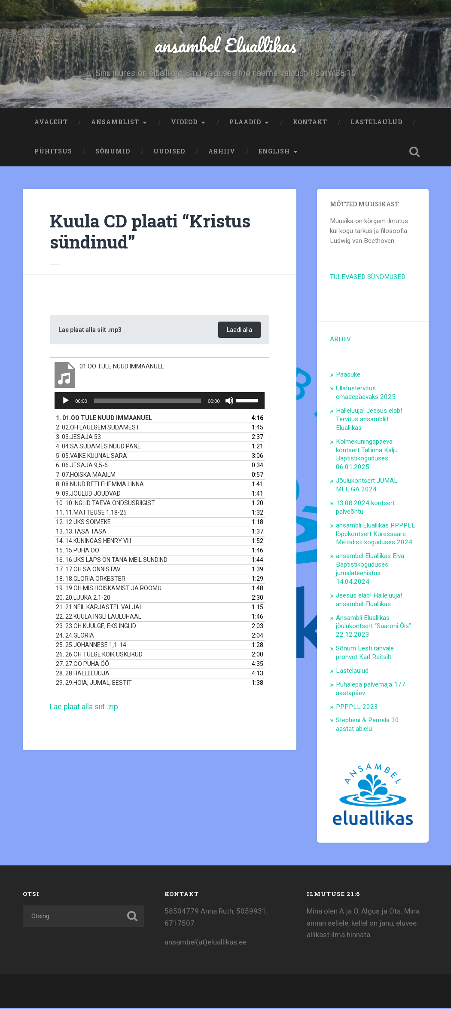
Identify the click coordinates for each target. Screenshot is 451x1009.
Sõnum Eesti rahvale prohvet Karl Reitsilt (365, 653)
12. (83, 523)
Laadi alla (239, 331)
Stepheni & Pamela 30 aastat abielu (367, 725)
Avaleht (51, 123)
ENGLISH (274, 152)
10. (105, 504)
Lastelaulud (376, 123)
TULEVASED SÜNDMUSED (367, 278)
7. (86, 476)
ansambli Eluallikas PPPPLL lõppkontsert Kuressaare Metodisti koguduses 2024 (375, 534)
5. (91, 457)
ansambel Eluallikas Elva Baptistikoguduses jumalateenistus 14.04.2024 (370, 569)
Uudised (169, 152)
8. (100, 485)
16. (112, 561)
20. (83, 599)
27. (82, 665)
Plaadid (245, 123)
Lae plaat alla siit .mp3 (91, 331)
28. (83, 675)
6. (82, 466)
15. (77, 552)
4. (98, 448)
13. (81, 533)
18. (90, 580)
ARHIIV (221, 152)
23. (96, 627)
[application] (159, 402)
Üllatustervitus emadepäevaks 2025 (366, 393)
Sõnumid (112, 152)
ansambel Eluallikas (226, 45)
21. (99, 608)
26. (99, 656)
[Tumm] (229, 402)
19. (109, 589)
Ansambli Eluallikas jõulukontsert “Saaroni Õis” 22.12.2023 (373, 627)
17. (88, 570)
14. (93, 542)
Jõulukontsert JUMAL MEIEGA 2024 (367, 486)
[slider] (147, 402)
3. (78, 438)
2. (98, 429)
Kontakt (310, 123)
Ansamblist (115, 123)
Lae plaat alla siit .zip (84, 708)
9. (88, 495)
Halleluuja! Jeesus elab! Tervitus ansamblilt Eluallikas (369, 420)
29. (94, 684)
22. (98, 618)
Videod (184, 123)
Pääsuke (348, 375)
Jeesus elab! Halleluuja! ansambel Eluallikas (369, 600)
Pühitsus (53, 152)
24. (75, 637)
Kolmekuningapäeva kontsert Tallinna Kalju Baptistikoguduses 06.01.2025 (367, 455)
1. (104, 419)
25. (91, 646)
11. (91, 514)
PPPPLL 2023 (357, 708)
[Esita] (65, 402)
